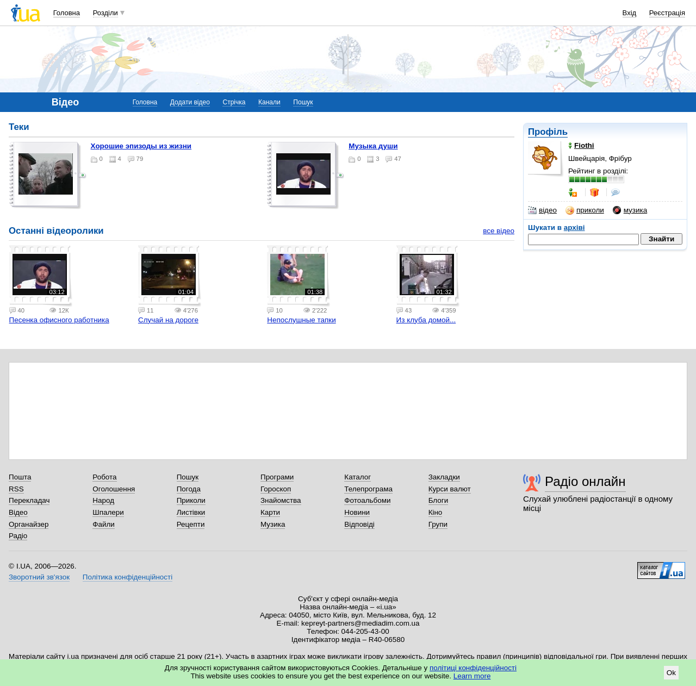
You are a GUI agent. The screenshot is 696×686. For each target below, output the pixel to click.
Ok (671, 673)
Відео (18, 512)
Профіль (548, 132)
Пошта (20, 477)
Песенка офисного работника (59, 320)
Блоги (438, 500)
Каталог (357, 477)
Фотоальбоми (367, 500)
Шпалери (107, 512)
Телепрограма (368, 489)
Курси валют (449, 489)
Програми (277, 477)
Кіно (435, 512)
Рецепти (191, 524)
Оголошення (113, 489)
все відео (498, 231)
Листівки (191, 512)
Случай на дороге (168, 320)
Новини (357, 512)
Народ (103, 500)
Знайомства (280, 500)
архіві (574, 227)
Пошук (303, 102)
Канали (269, 102)
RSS (16, 489)
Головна (66, 13)
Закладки (444, 477)
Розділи (105, 13)
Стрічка (233, 102)
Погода (189, 489)
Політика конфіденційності (127, 577)
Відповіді (359, 524)
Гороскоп (275, 489)
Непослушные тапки (301, 320)
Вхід (630, 13)
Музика (272, 524)
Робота (104, 477)
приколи (585, 210)
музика (630, 210)
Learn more (472, 676)
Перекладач (29, 500)
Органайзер (28, 524)
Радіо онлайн (585, 481)
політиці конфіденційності (473, 668)
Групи (438, 524)
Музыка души (373, 146)
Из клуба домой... (426, 320)
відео (542, 210)
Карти (270, 512)
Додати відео (190, 102)
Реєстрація (667, 13)
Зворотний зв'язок (39, 577)
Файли (103, 524)
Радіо (18, 536)
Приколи (191, 500)
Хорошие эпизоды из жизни (141, 146)
